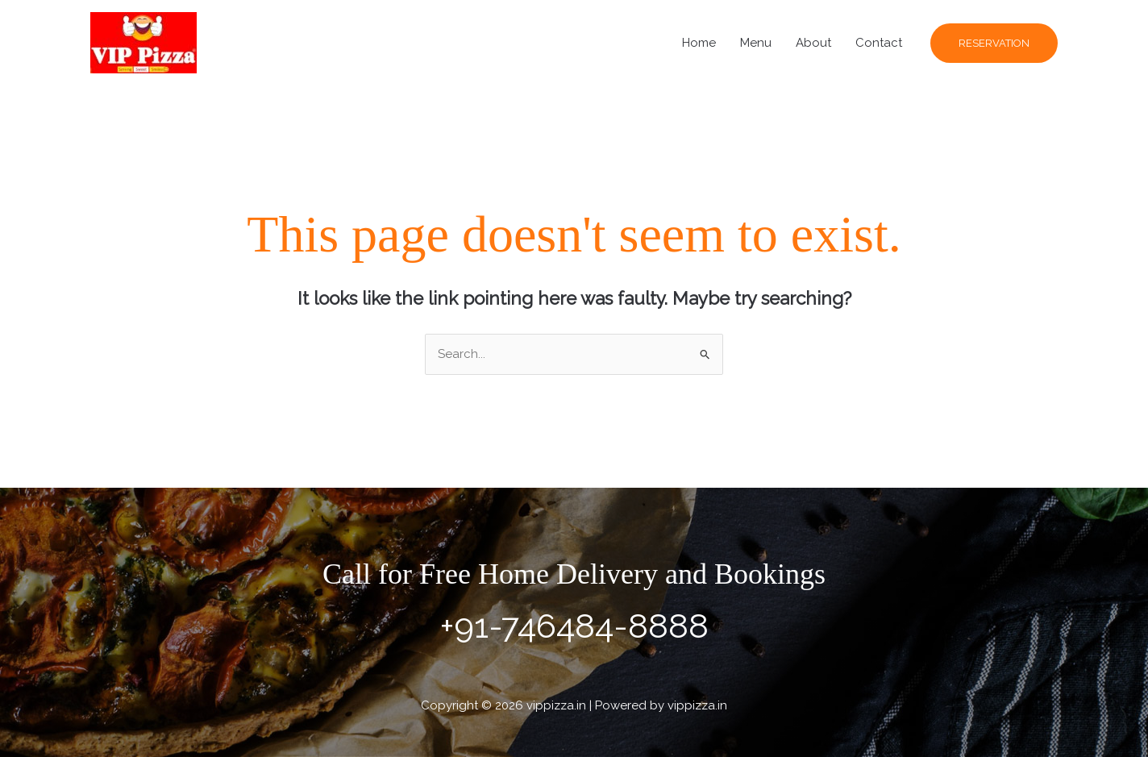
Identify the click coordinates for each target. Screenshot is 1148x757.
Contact (878, 42)
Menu (756, 42)
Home (699, 42)
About (813, 42)
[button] (994, 43)
